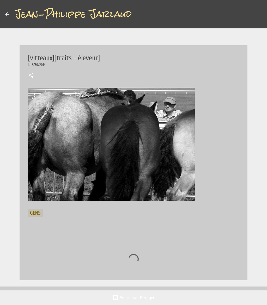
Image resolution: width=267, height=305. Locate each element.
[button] (31, 75)
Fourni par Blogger (133, 297)
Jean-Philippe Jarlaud (73, 14)
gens (35, 213)
